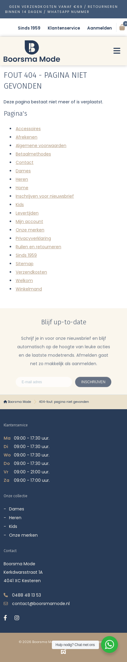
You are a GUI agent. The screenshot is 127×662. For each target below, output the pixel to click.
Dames (23, 171)
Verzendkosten (31, 272)
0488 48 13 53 (106, 11)
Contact (24, 162)
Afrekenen (26, 137)
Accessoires (28, 129)
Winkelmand (29, 289)
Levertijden (27, 213)
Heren (22, 179)
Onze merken (30, 230)
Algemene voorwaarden (41, 146)
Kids (20, 205)
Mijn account (29, 221)
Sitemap (24, 264)
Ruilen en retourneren (38, 247)
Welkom (24, 281)
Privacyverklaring (33, 238)
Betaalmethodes (33, 154)
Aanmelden (99, 28)
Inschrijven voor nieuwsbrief (45, 196)
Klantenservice (64, 28)
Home (22, 188)
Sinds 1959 (29, 28)
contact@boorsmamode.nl (41, 604)
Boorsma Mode (17, 402)
